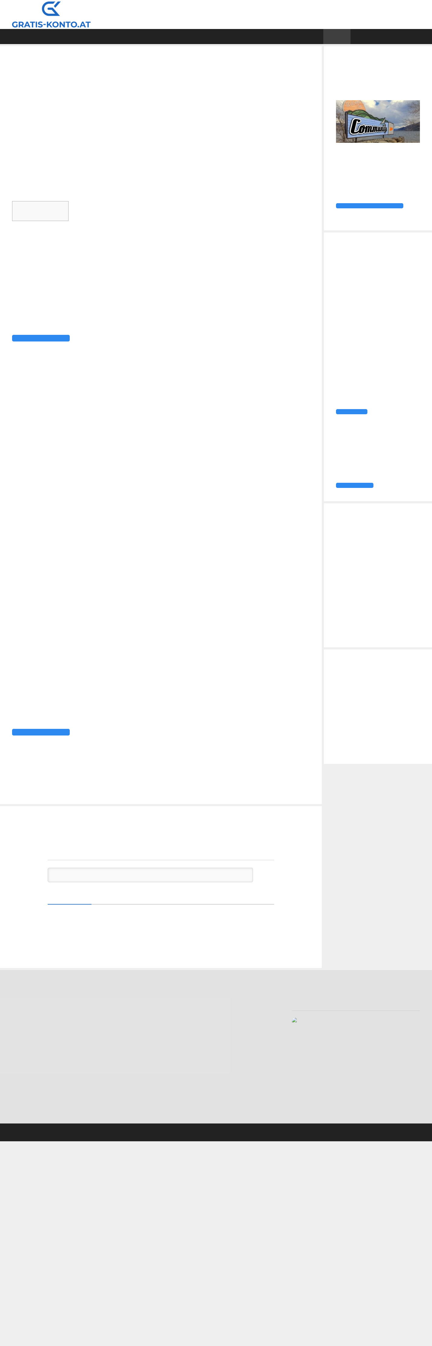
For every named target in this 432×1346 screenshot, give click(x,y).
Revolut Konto (27, 1106)
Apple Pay (259, 663)
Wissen (322, 36)
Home (14, 36)
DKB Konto (23, 1062)
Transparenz (165, 1118)
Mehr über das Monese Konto (54, 770)
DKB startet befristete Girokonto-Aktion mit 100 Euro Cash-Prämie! (371, 566)
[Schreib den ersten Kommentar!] (150, 889)
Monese (54, 787)
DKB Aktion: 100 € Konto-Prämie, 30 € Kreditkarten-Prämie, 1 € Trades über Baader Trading (376, 607)
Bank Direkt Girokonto (35, 1025)
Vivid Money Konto (31, 1121)
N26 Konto (23, 1099)
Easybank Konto (29, 1069)
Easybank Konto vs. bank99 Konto (376, 745)
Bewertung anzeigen (312, 1054)
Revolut (203, 694)
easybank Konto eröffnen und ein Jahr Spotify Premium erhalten (375, 585)
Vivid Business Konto (389, 715)
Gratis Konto (232, 1059)
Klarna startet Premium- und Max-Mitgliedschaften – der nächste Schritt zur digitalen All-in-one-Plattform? (375, 652)
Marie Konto (25, 1091)
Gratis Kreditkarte (266, 36)
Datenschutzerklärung (175, 1103)
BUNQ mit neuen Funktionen (53, 802)
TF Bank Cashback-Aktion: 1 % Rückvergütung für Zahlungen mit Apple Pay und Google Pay (376, 627)
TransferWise (236, 694)
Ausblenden (85, 208)
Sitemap (160, 1110)
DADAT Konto (26, 1055)
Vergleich (55, 36)
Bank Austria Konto (32, 1032)
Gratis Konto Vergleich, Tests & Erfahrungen (177, 14)
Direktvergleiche (112, 36)
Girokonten (171, 36)
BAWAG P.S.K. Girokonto (37, 1047)
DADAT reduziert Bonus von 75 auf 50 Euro (70, 794)
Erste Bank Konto (30, 1077)
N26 (183, 694)
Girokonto (31, 787)
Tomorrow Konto (30, 1114)
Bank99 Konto (26, 1040)
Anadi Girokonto (28, 1017)
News (352, 36)
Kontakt (160, 1096)
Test (214, 36)
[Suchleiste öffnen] (422, 36)
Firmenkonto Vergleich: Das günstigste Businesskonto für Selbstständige (375, 728)
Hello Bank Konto (30, 1084)
